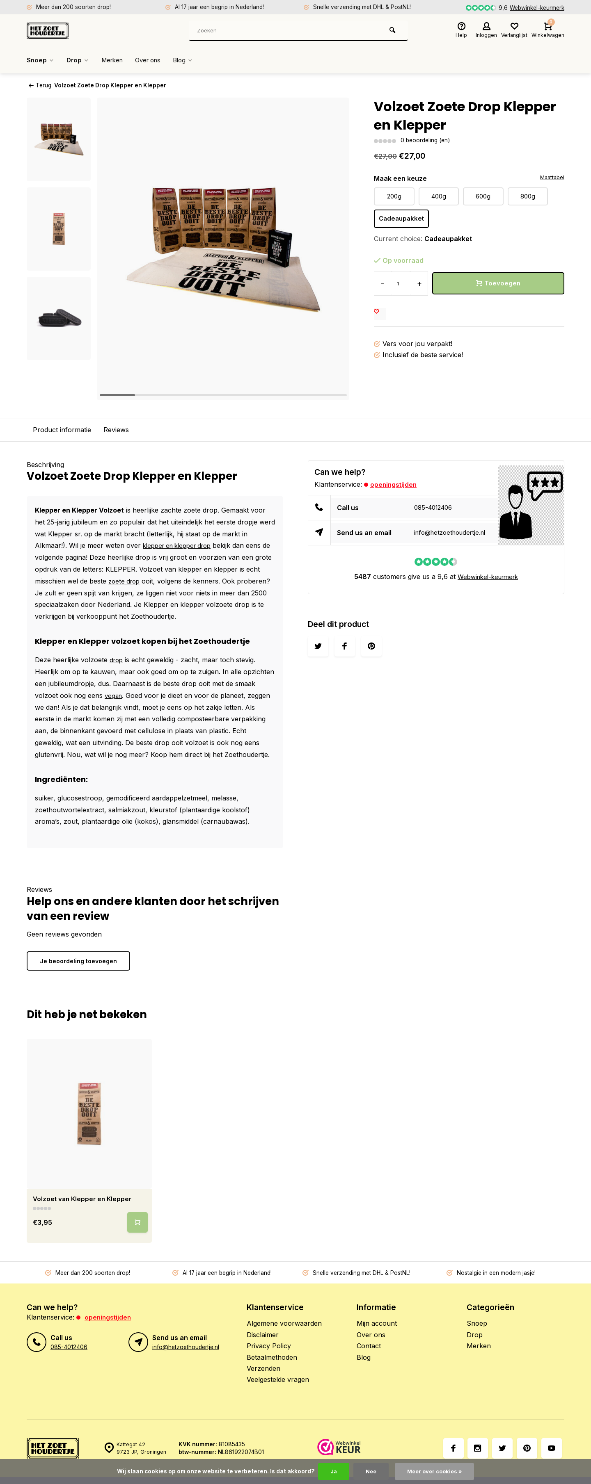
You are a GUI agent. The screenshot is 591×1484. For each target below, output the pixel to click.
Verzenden (263, 1368)
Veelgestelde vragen (278, 1379)
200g (394, 196)
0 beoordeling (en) (425, 140)
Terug (40, 85)
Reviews (116, 430)
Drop (79, 60)
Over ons (154, 60)
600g (483, 196)
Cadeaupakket (402, 219)
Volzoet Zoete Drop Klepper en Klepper (113, 85)
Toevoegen (498, 284)
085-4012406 (435, 508)
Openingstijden (394, 484)
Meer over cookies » (435, 1471)
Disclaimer (263, 1334)
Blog (192, 60)
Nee (370, 1471)
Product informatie (62, 430)
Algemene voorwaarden (284, 1323)
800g (528, 196)
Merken (115, 60)
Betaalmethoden (272, 1357)
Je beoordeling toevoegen (78, 960)
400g (439, 196)
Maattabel (551, 177)
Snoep (41, 60)
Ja (331, 1471)
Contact (369, 1346)
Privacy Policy (269, 1346)
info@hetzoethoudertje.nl (453, 533)
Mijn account (377, 1323)
